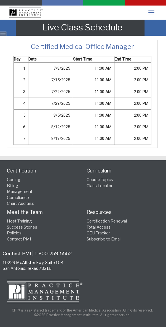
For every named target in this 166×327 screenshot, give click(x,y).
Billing (12, 185)
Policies (14, 233)
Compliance (18, 197)
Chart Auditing (20, 203)
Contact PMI (19, 239)
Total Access (99, 227)
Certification (21, 171)
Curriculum (99, 171)
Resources (99, 212)
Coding (13, 179)
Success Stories (22, 227)
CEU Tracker (98, 233)
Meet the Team (25, 212)
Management (20, 191)
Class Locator (100, 185)
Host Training (19, 221)
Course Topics (100, 179)
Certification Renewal (107, 221)
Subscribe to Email (104, 239)
